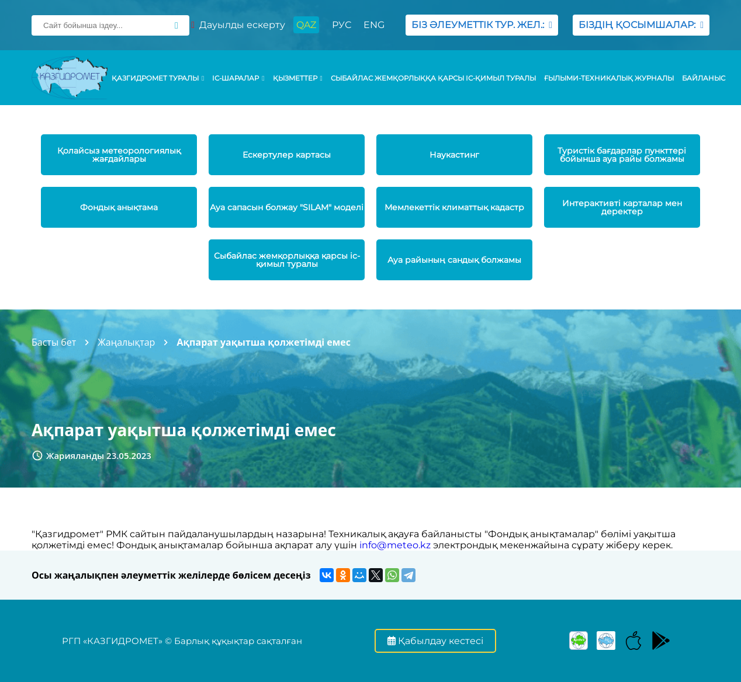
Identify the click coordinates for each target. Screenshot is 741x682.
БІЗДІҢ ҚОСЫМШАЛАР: (641, 24)
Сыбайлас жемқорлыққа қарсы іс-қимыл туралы (433, 78)
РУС (341, 24)
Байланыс (703, 78)
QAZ (306, 24)
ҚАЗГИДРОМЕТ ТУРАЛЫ (158, 78)
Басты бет (54, 342)
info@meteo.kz (395, 545)
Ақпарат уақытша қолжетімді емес (263, 342)
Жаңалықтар (126, 342)
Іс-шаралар (238, 78)
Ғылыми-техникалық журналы (609, 78)
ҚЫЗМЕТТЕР (298, 78)
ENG (374, 24)
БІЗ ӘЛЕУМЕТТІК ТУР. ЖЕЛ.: (481, 24)
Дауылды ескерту (238, 24)
